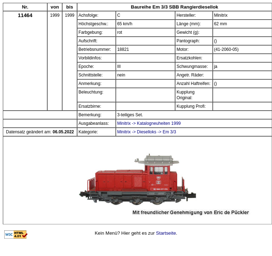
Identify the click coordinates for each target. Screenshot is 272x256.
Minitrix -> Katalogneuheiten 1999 (149, 123)
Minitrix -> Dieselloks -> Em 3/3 (146, 131)
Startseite (166, 233)
